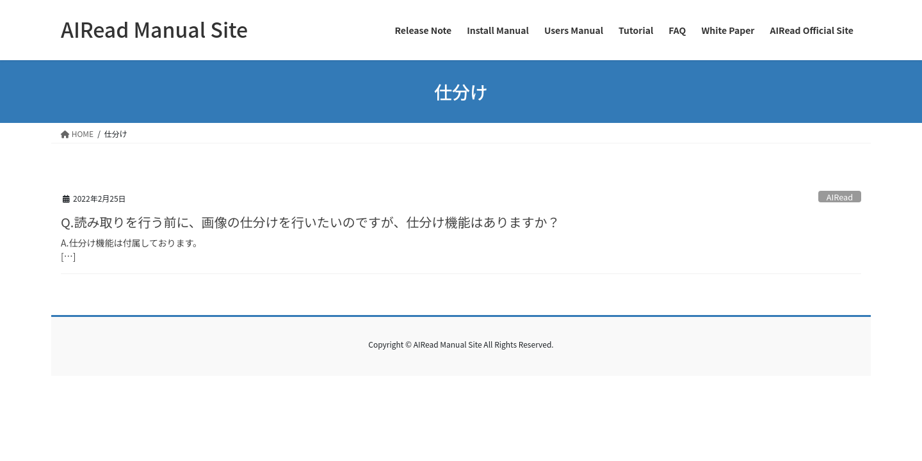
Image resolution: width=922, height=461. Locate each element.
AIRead (840, 197)
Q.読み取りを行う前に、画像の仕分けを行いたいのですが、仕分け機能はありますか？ (310, 222)
